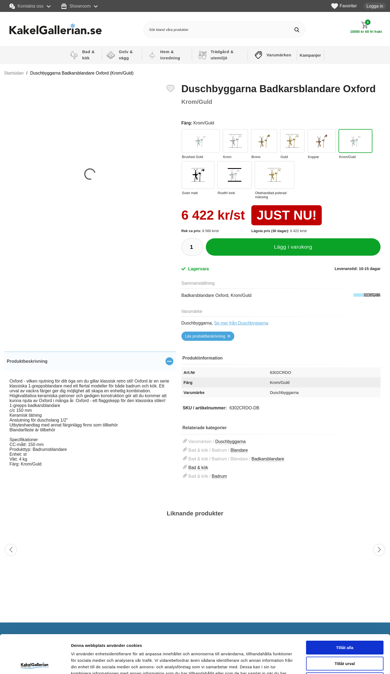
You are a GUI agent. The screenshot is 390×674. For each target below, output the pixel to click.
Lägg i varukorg (293, 247)
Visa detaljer (294, 663)
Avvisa (344, 639)
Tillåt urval (345, 623)
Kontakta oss (26, 6)
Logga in (374, 6)
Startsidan (14, 73)
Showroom (76, 6)
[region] (90, 361)
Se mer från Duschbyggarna (241, 323)
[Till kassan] (366, 27)
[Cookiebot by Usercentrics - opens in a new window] (35, 663)
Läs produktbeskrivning (205, 336)
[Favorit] (170, 88)
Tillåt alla (344, 607)
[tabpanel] (90, 415)
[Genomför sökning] (297, 29)
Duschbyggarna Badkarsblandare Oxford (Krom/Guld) (82, 73)
